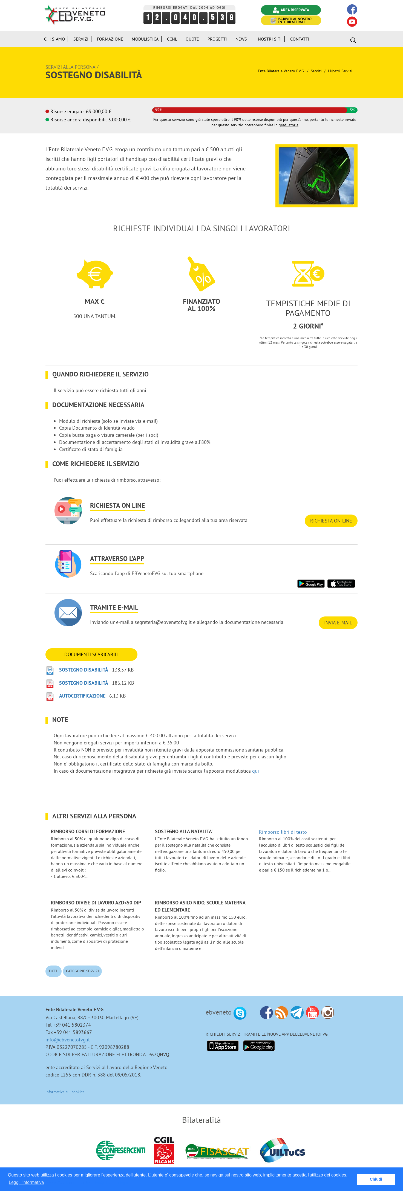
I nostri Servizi (340, 70)
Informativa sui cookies (64, 1091)
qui (255, 771)
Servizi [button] (80, 39)
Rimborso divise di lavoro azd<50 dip (96, 903)
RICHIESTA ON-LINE (331, 521)
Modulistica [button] (145, 39)
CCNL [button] (172, 39)
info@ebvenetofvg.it (67, 1039)
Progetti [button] (217, 39)
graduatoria (288, 124)
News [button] (241, 39)
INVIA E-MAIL (338, 622)
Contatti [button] (299, 39)
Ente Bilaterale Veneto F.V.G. (281, 70)
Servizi (316, 70)
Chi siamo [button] (54, 39)
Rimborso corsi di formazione (88, 832)
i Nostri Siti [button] (268, 39)
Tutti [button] (53, 971)
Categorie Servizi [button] (82, 971)
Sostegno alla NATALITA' (184, 832)
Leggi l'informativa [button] (26, 1182)
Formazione (110, 39)
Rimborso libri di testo (283, 832)
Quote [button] (192, 39)
